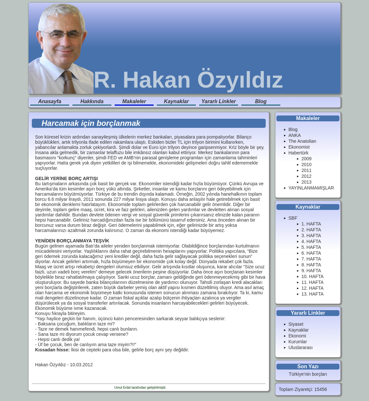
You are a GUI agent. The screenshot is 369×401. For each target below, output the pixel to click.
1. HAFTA (311, 223)
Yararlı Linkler (218, 101)
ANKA (294, 135)
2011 (306, 170)
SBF (292, 218)
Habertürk (298, 152)
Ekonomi (297, 335)
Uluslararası (300, 347)
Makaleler (134, 101)
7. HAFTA (311, 258)
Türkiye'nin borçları (308, 374)
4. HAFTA (311, 241)
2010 (306, 164)
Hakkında (91, 101)
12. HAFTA (312, 288)
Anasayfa (49, 101)
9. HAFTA (311, 270)
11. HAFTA (312, 282)
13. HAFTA (312, 294)
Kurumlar (297, 341)
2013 (306, 182)
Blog (261, 101)
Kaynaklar (176, 101)
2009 (306, 158)
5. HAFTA (311, 247)
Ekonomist (299, 147)
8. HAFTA (311, 264)
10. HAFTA (312, 276)
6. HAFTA (311, 253)
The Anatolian (302, 141)
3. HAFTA (311, 235)
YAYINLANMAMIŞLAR (311, 187)
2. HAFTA (311, 229)
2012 (306, 176)
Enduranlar (175, 387)
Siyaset (295, 324)
